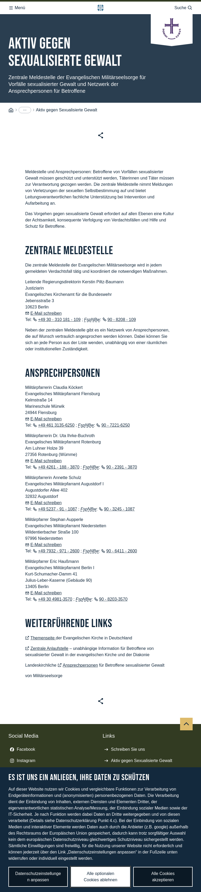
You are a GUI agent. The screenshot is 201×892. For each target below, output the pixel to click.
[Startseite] (11, 106)
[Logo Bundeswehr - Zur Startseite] (100, 6)
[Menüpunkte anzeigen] (25, 106)
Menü (16, 6)
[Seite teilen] (100, 131)
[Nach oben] (186, 720)
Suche (183, 6)
